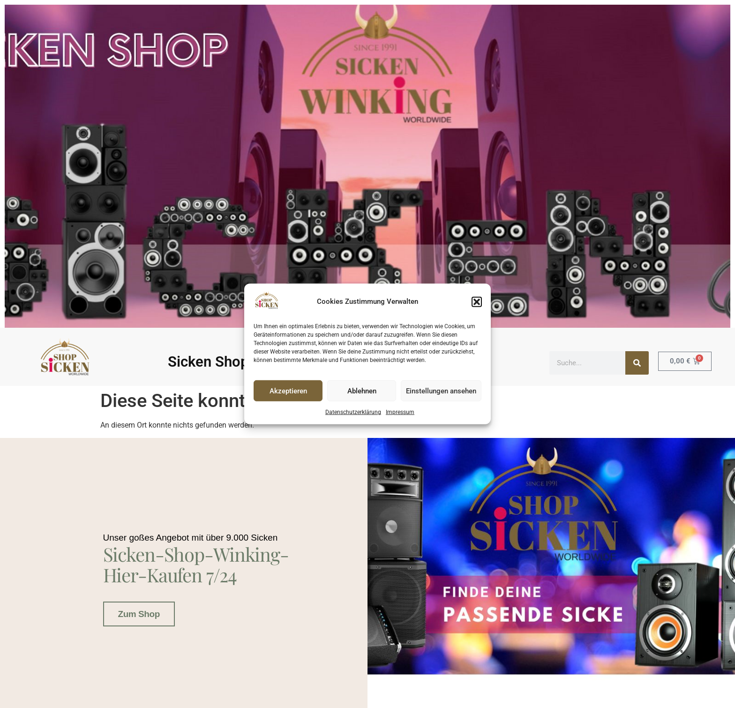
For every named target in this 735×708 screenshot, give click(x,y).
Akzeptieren (288, 391)
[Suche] (637, 363)
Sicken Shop (208, 361)
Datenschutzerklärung (353, 412)
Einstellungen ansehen (441, 391)
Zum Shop (139, 613)
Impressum (400, 412)
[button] (476, 301)
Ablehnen (361, 391)
